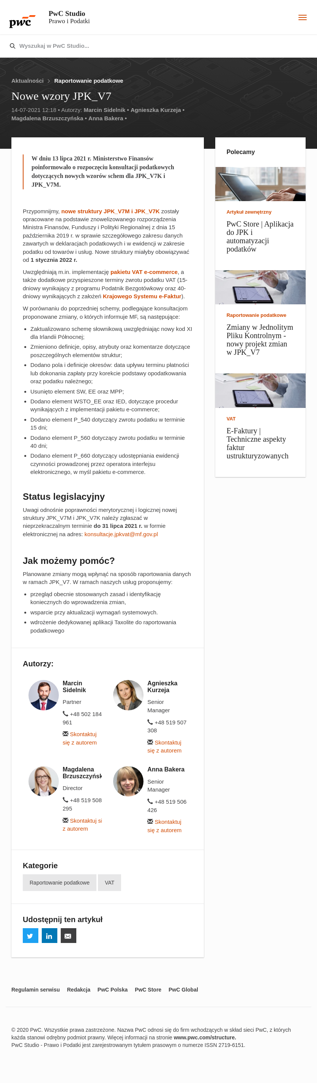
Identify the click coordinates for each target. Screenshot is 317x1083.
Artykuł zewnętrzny (249, 212)
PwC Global (183, 990)
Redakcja (78, 990)
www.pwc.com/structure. (205, 1037)
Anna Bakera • (107, 118)
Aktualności (27, 80)
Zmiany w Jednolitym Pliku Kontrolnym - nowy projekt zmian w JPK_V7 (260, 339)
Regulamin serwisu (35, 990)
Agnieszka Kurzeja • (158, 110)
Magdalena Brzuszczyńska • (49, 118)
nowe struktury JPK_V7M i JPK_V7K (110, 211)
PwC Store (148, 990)
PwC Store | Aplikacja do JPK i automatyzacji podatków (260, 236)
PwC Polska (113, 990)
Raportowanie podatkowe (88, 80)
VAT (109, 883)
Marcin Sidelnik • (106, 110)
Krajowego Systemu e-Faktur (142, 296)
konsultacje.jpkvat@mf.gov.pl (121, 534)
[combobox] (142, 46)
